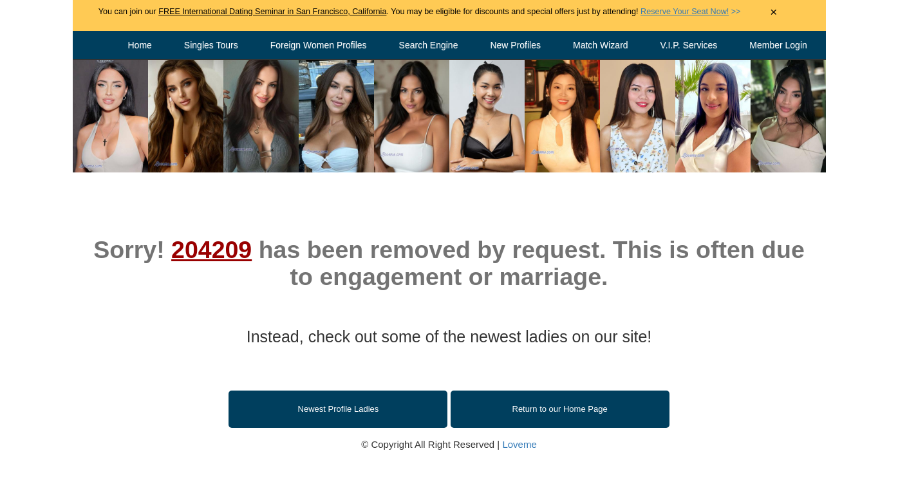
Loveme (519, 444)
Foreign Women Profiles (318, 45)
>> (690, 11)
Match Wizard (600, 45)
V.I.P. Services (689, 45)
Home (140, 45)
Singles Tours (211, 45)
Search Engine (428, 45)
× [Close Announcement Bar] (773, 12)
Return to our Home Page (560, 409)
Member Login (778, 45)
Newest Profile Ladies (338, 409)
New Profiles (515, 45)
